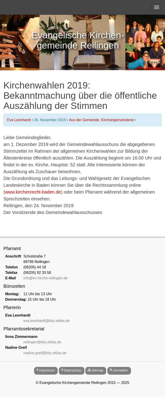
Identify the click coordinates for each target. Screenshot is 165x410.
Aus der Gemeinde (84, 120)
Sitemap (97, 370)
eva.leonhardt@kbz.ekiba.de (46, 321)
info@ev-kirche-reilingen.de (45, 278)
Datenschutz (72, 370)
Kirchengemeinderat (117, 120)
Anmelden (121, 370)
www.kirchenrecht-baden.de (33, 191)
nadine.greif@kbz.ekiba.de (44, 353)
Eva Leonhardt (19, 120)
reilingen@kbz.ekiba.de (42, 342)
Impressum (47, 370)
